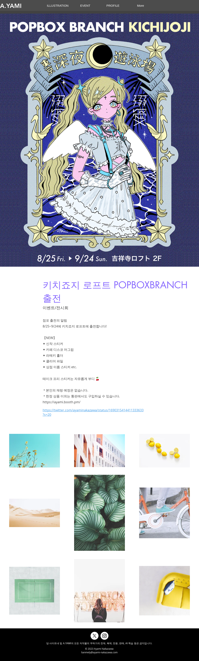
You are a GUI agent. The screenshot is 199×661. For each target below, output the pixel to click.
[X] (94, 636)
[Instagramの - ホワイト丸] (104, 636)
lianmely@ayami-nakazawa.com (99, 652)
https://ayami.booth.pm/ (61, 402)
